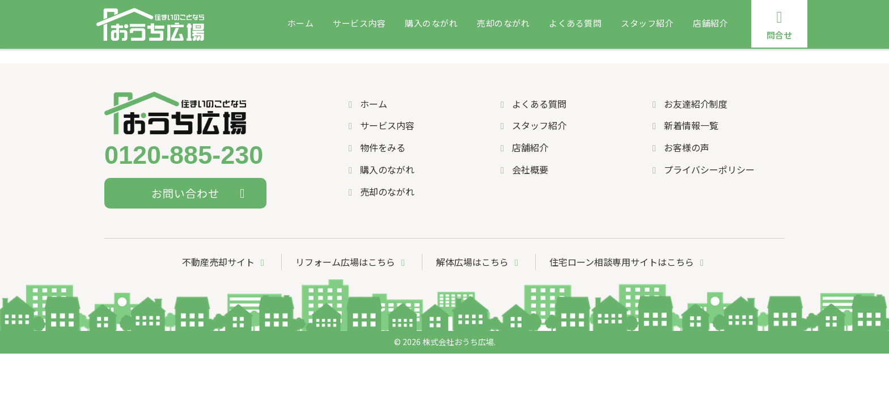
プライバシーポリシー (702, 169)
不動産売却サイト (225, 262)
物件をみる (375, 147)
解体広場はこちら (479, 262)
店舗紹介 (710, 23)
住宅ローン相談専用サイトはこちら (628, 262)
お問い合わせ (201, 193)
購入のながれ (431, 23)
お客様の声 (679, 147)
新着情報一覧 (683, 125)
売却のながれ (503, 23)
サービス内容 (359, 23)
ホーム (300, 23)
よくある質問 (575, 23)
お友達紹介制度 (688, 103)
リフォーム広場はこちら (352, 262)
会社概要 (522, 169)
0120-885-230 (183, 155)
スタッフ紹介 (647, 23)
